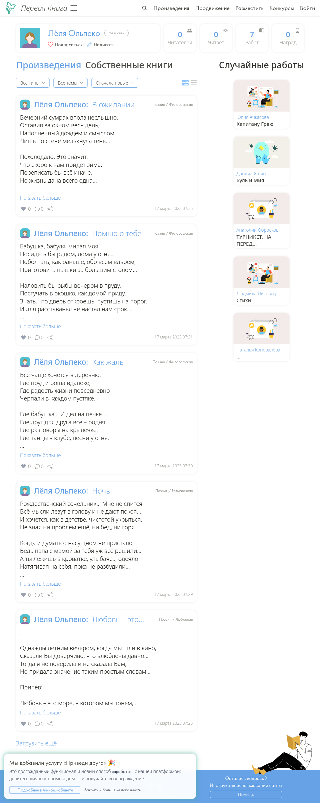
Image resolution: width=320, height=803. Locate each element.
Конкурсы (282, 8)
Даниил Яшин (251, 173)
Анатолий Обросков (257, 230)
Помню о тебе (116, 234)
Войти (307, 8)
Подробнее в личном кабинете (45, 790)
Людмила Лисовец (256, 293)
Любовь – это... (118, 624)
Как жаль (108, 364)
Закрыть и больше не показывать (112, 789)
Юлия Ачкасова (252, 117)
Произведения (171, 8)
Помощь (246, 794)
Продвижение (212, 8)
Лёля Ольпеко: (61, 105)
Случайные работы (261, 65)
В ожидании (113, 104)
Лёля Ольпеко (74, 33)
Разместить (250, 8)
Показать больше (40, 199)
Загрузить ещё (36, 750)
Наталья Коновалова (258, 350)
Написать (100, 44)
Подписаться (69, 44)
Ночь (101, 494)
